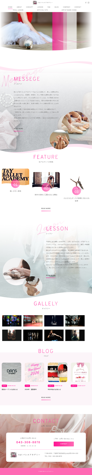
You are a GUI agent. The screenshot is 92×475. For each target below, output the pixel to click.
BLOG (57, 7)
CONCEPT (29, 7)
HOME (10, 7)
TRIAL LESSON (18, 10)
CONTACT (78, 7)
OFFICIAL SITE (42, 10)
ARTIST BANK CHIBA (69, 10)
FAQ (49, 7)
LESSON (40, 7)
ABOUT (19, 7)
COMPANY (66, 7)
